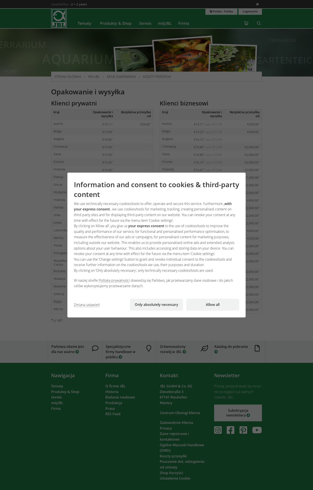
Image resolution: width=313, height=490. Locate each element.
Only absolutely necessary (156, 304)
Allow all (213, 304)
